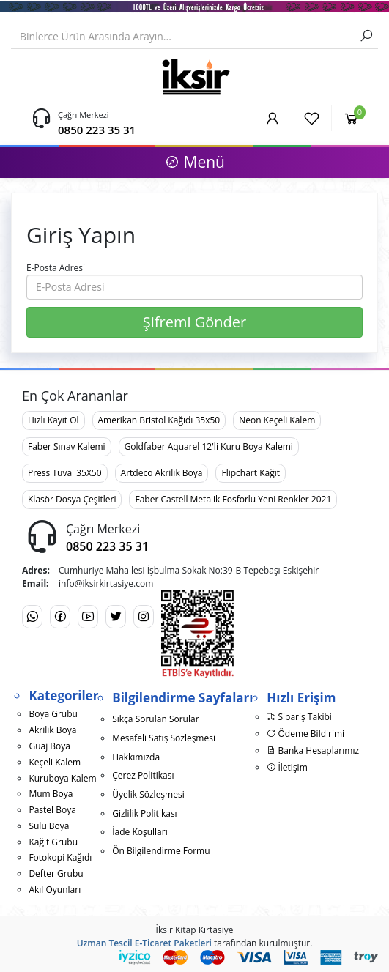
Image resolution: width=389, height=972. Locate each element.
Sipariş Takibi (299, 717)
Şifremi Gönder (194, 322)
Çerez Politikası (143, 775)
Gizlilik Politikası (144, 813)
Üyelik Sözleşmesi (148, 794)
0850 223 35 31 (97, 129)
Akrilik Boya (52, 730)
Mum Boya (51, 793)
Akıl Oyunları (55, 889)
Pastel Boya (52, 810)
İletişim (287, 767)
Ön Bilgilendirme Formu (161, 851)
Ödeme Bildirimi (305, 733)
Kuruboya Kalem (62, 778)
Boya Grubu (53, 714)
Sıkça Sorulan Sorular (155, 719)
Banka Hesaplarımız (313, 750)
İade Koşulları (140, 832)
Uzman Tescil (105, 943)
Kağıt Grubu (53, 842)
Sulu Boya (49, 826)
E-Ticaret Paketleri (173, 943)
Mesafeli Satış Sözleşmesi (163, 738)
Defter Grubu (56, 873)
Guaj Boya (49, 746)
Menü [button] (194, 162)
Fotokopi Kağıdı (60, 857)
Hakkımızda (136, 757)
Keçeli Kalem (55, 762)
